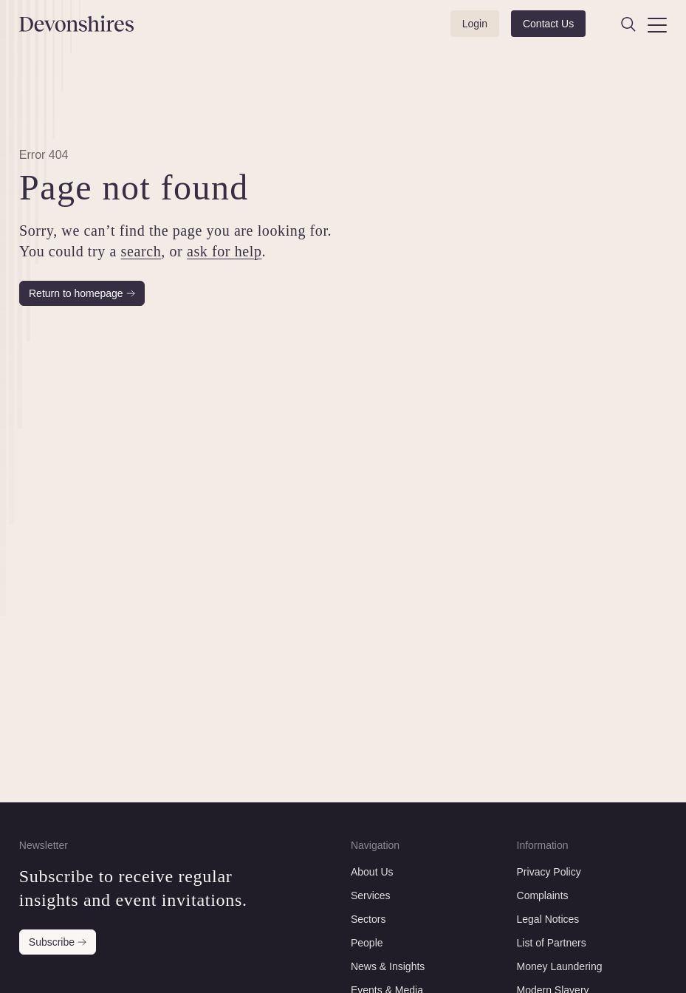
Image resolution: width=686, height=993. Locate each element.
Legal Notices (548, 919)
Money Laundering (560, 966)
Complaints (543, 895)
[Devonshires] (66, 24)
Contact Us (548, 24)
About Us (372, 872)
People (367, 943)
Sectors (368, 919)
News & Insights (388, 966)
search (140, 251)
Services (371, 895)
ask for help (224, 251)
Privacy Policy (549, 872)
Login (474, 24)
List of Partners (551, 943)
